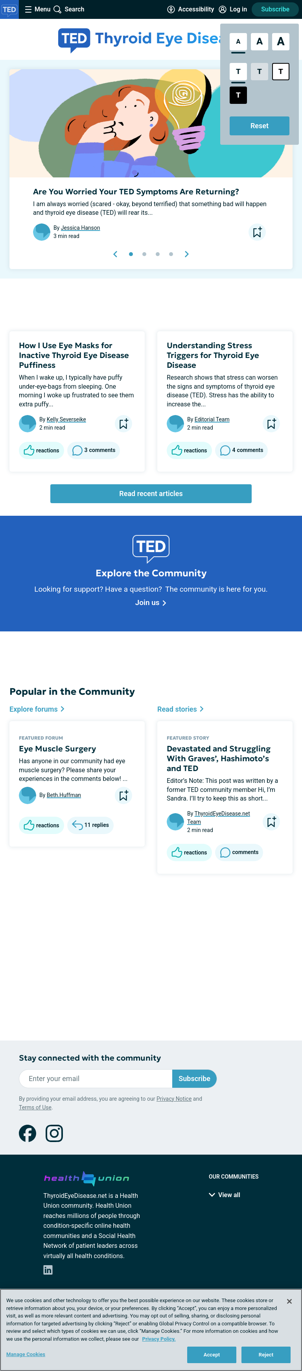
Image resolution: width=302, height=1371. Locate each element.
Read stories (180, 709)
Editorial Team (212, 419)
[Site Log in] (233, 9)
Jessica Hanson (80, 228)
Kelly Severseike (66, 419)
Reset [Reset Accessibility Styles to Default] (259, 126)
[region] (151, 1330)
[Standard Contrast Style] (238, 71)
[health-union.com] (86, 1177)
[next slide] (186, 254)
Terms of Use (35, 1107)
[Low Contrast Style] (259, 71)
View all (224, 1195)
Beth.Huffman (64, 795)
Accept (212, 1355)
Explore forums (37, 709)
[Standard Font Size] (238, 41)
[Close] (289, 1301)
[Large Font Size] (259, 41)
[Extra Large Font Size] (280, 41)
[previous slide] (115, 254)
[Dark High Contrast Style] (238, 95)
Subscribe (275, 9)
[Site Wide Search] (69, 9)
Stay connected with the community (90, 1058)
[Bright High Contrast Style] (280, 71)
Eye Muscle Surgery (57, 749)
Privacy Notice (174, 1099)
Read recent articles (150, 493)
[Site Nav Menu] (38, 9)
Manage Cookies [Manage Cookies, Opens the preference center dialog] (25, 1354)
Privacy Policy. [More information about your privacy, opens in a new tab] (159, 1339)
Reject (266, 1355)
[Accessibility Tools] (190, 9)
